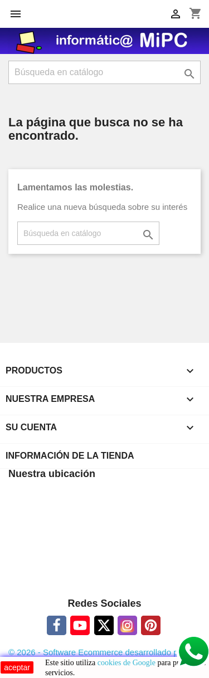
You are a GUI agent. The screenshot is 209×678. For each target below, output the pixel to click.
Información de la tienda (70, 455)
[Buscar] (104, 72)
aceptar (17, 667)
